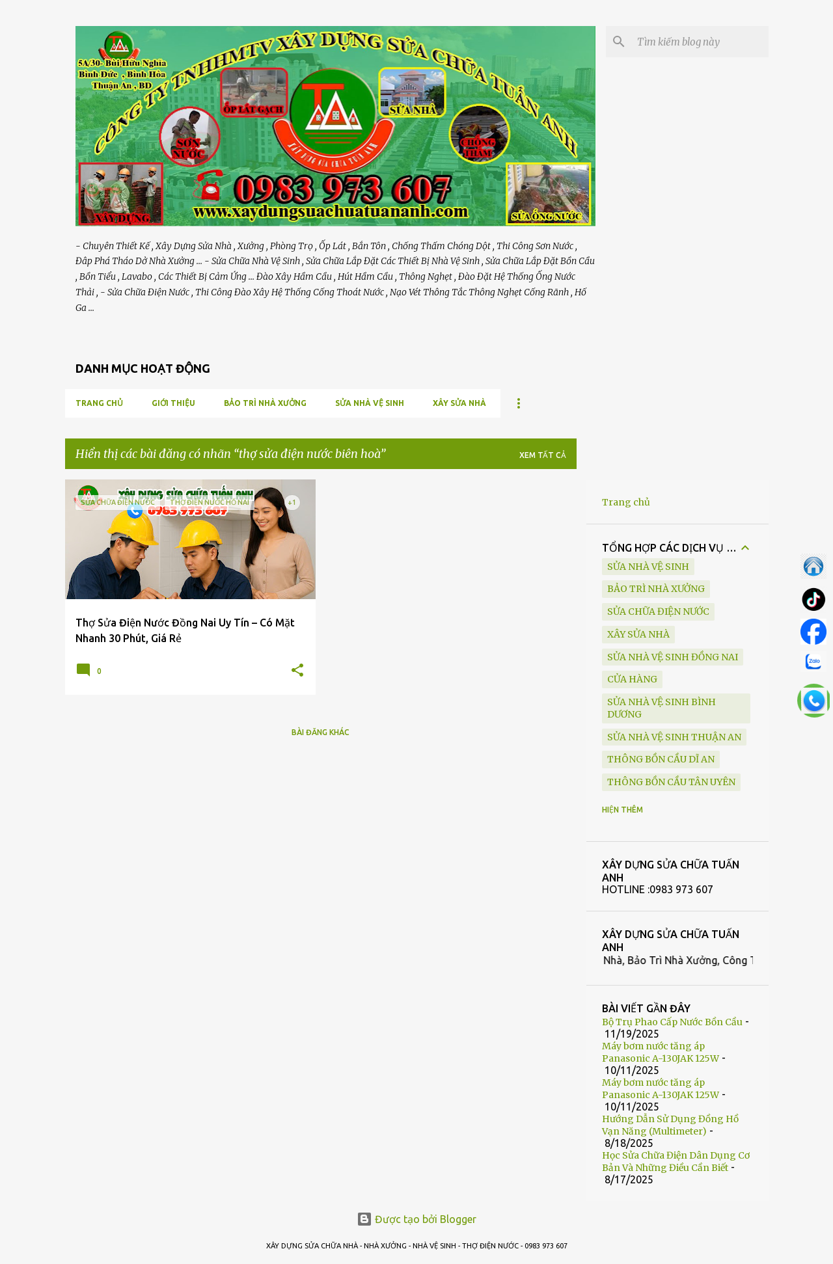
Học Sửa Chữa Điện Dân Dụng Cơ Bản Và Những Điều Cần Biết (676, 1162)
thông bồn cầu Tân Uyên (671, 782)
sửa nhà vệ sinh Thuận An (674, 737)
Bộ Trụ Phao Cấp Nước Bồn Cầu (672, 1022)
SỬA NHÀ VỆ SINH (369, 403)
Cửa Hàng (632, 679)
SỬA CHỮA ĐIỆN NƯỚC (658, 611)
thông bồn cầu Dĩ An (661, 759)
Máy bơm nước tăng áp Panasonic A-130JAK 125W (660, 1052)
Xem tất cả (542, 455)
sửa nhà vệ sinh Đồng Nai (672, 657)
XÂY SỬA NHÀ (459, 403)
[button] (297, 671)
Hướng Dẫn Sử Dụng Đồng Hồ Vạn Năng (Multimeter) (670, 1125)
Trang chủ (99, 403)
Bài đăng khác (320, 732)
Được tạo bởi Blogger (416, 1219)
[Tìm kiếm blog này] (700, 41)
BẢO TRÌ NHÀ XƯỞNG (265, 403)
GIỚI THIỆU (173, 403)
